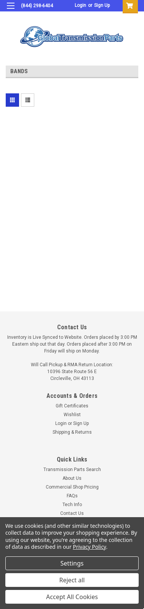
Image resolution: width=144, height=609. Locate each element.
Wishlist (72, 414)
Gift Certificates (72, 406)
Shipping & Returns (72, 432)
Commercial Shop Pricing (72, 487)
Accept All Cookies (72, 597)
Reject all (72, 580)
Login (80, 5)
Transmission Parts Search (72, 469)
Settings (72, 563)
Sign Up (102, 5)
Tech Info (72, 504)
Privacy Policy (89, 546)
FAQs (72, 495)
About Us (72, 478)
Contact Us (72, 513)
